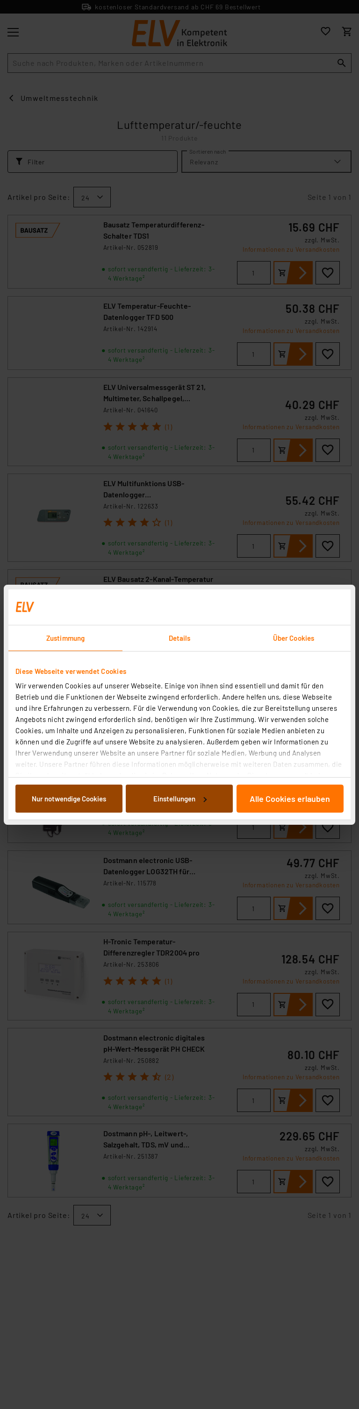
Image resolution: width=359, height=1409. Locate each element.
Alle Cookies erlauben (290, 798)
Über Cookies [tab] (293, 638)
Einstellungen (180, 798)
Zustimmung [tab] (65, 638)
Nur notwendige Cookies (69, 798)
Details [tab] (180, 638)
